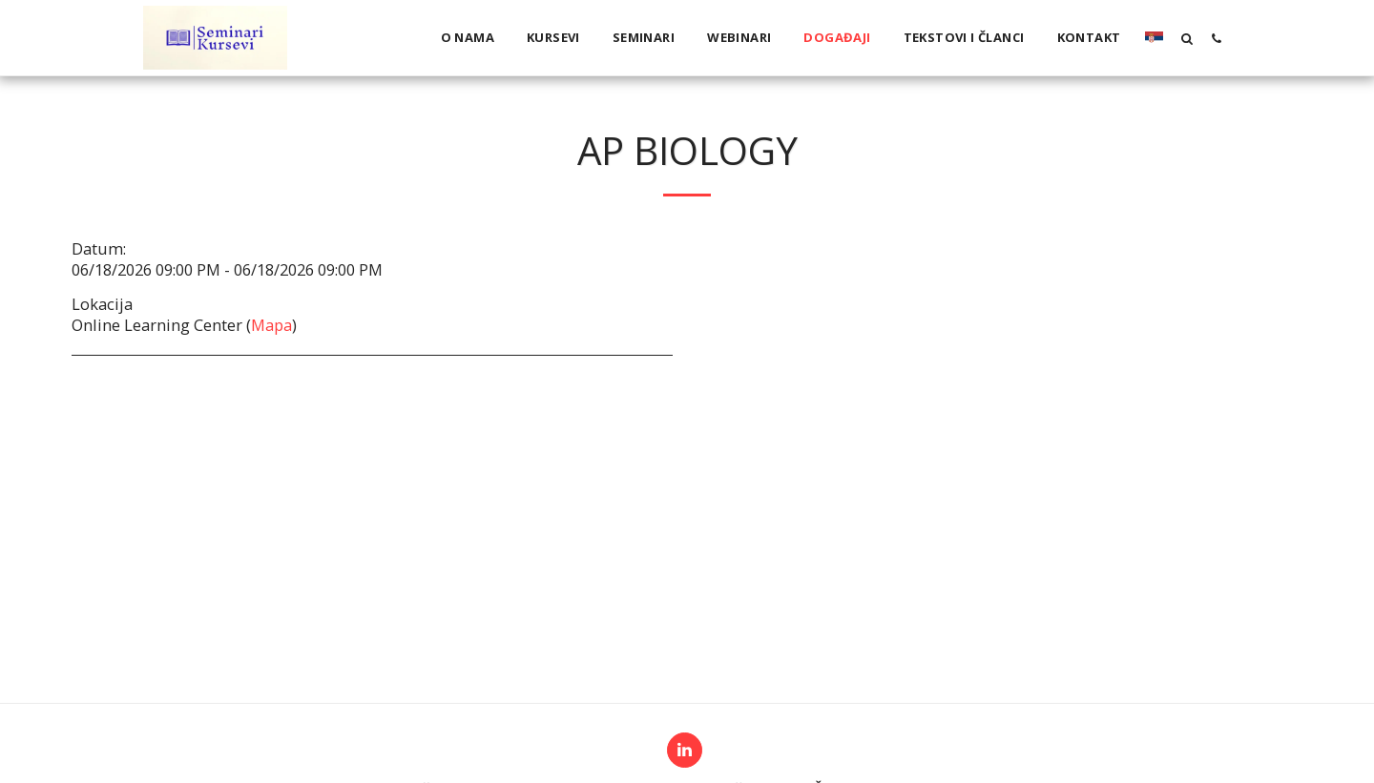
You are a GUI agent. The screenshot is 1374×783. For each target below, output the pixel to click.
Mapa (271, 325)
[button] (1186, 38)
